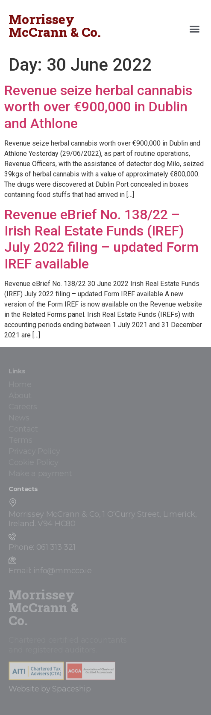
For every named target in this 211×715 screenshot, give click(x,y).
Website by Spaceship (50, 689)
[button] (195, 29)
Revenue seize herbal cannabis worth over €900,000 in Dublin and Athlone (98, 106)
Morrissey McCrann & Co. (55, 25)
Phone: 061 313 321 (42, 547)
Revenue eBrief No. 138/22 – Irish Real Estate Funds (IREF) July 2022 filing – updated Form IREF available (101, 239)
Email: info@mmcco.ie (50, 570)
